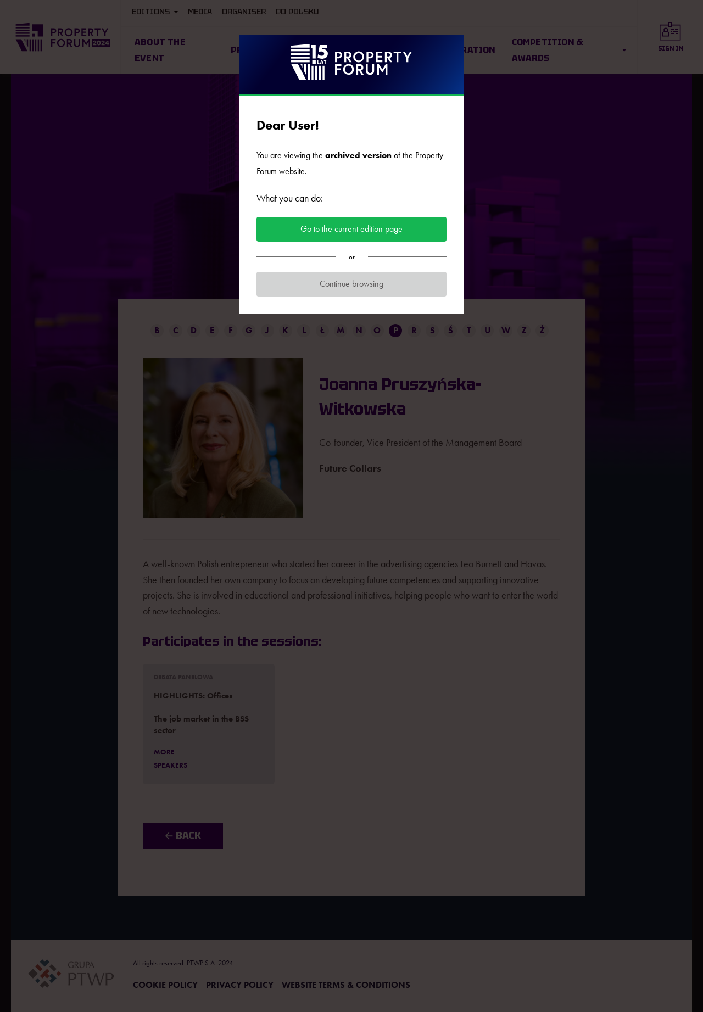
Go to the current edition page (351, 228)
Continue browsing (351, 283)
